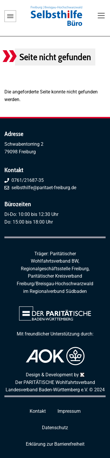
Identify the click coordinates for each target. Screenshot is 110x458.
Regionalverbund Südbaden (58, 291)
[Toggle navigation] (101, 16)
